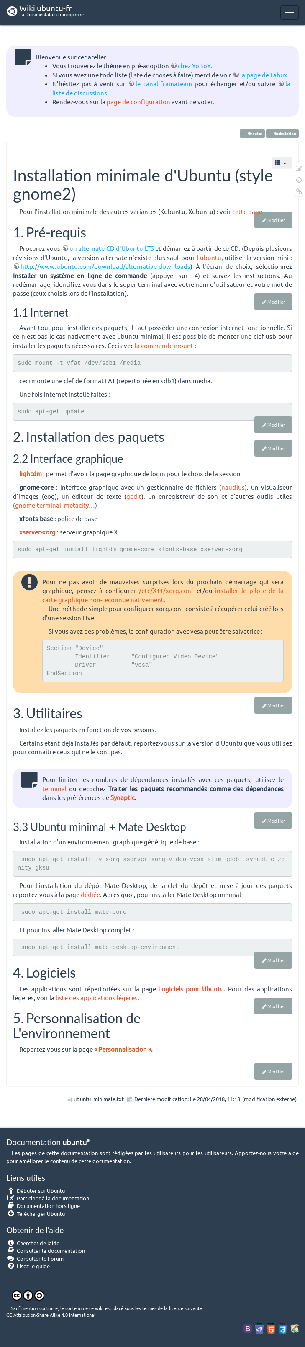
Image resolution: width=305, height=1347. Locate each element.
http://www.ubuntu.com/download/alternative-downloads (105, 266)
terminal (54, 788)
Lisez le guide (28, 1266)
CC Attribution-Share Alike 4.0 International (50, 1314)
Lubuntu (209, 257)
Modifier (276, 220)
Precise (252, 133)
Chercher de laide (32, 1242)
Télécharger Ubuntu (35, 1213)
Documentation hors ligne (43, 1205)
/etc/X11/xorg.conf (166, 590)
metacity (76, 505)
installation (282, 133)
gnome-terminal (38, 505)
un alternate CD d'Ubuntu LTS (111, 248)
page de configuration (138, 102)
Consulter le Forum (35, 1258)
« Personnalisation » (122, 1049)
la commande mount (164, 345)
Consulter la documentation (45, 1250)
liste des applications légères (97, 997)
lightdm (30, 473)
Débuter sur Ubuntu (35, 1190)
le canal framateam (164, 84)
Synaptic (122, 797)
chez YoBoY (194, 66)
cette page (247, 211)
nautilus (233, 487)
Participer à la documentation (47, 1198)
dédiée (90, 894)
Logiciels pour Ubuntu (191, 989)
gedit (133, 496)
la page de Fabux (263, 75)
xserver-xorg (37, 532)
